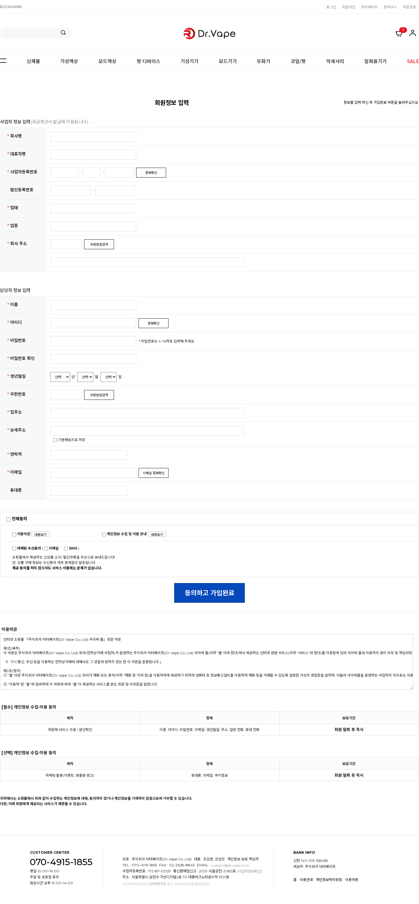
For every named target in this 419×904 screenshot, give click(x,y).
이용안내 (306, 880)
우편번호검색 (99, 244)
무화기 (263, 61)
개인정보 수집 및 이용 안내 (124, 534)
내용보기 (40, 535)
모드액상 (107, 61)
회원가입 (348, 6)
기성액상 (69, 61)
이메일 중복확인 (154, 473)
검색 (63, 32)
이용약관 (21, 534)
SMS (70, 548)
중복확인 (151, 173)
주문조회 (409, 6)
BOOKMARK (11, 7)
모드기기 (228, 61)
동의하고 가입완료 (209, 593)
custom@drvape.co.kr (230, 865)
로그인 (331, 6)
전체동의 (16, 518)
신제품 (33, 61)
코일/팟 (298, 61)
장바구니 (390, 6)
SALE (413, 61)
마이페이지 (369, 6)
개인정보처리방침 (329, 880)
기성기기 (189, 61)
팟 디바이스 (148, 61)
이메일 (51, 548)
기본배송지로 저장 (69, 440)
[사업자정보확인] (249, 871)
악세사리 (335, 61)
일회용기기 (375, 61)
